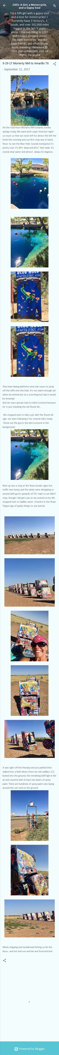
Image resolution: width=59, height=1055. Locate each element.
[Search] (54, 6)
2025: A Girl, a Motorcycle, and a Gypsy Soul (30, 6)
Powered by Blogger (29, 1049)
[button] (54, 64)
